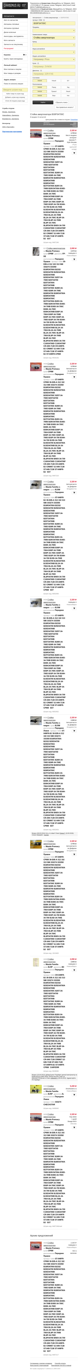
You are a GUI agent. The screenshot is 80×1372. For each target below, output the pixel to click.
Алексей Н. (54, 1078)
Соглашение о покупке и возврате (41, 1363)
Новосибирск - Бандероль (10, 115)
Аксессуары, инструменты (14, 36)
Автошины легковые (11, 24)
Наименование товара (40, 34)
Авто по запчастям (11, 20)
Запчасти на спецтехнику (13, 44)
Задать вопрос (10, 80)
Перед (54, 87)
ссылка (46, 835)
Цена (75, 123)
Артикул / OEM (39, 20)
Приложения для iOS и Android (61, 1365)
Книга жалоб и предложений (39, 1365)
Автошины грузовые (11, 28)
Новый (54, 80)
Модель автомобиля (39, 56)
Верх (53, 95)
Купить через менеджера (13, 59)
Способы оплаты (60, 1363)
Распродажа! (9, 48)
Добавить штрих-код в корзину (15, 97)
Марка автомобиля (39, 49)
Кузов (36, 63)
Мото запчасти (9, 40)
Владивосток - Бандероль (10, 119)
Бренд (35, 42)
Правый (53, 91)
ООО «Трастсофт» (8, 127)
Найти (43, 102)
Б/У (68, 80)
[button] (74, 38)
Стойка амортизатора (55, 248)
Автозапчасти (9, 16)
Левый (68, 91)
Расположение (37, 84)
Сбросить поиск (61, 102)
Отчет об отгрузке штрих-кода (15, 101)
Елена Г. (62, 833)
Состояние (36, 78)
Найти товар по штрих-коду (15, 94)
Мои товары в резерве (12, 73)
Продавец (36, 27)
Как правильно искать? (65, 107)
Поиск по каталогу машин (13, 84)
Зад (68, 87)
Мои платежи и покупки (12, 69)
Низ (68, 95)
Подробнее (74, 119)
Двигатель (37, 70)
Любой (40, 80)
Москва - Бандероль (8, 112)
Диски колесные (10, 32)
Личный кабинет (10, 65)
